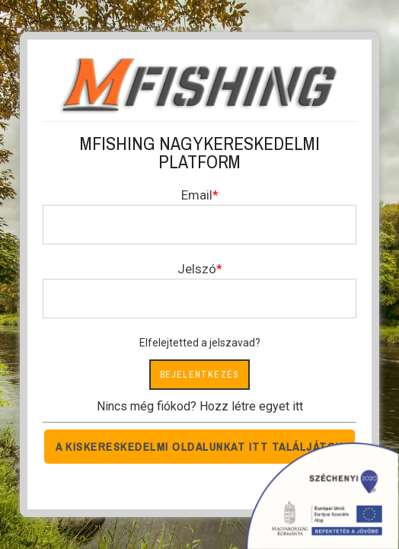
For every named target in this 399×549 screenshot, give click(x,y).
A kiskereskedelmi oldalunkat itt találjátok (199, 447)
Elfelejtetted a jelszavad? (199, 343)
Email (196, 195)
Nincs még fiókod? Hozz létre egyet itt (200, 406)
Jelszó (196, 268)
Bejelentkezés (200, 375)
